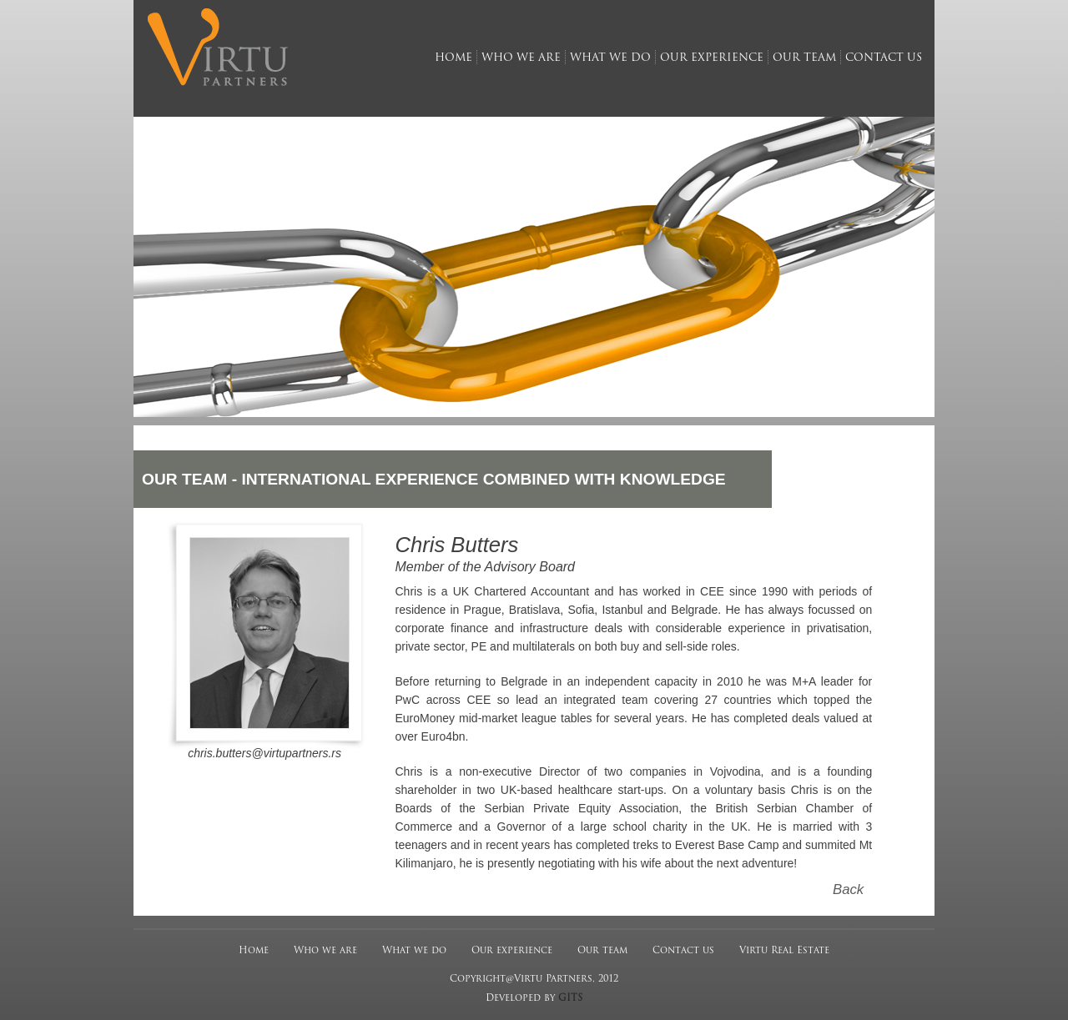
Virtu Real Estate (784, 951)
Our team (602, 951)
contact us (883, 58)
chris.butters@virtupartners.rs (264, 753)
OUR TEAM (184, 479)
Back (848, 889)
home (453, 58)
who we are (521, 58)
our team (804, 58)
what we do (610, 58)
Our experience (511, 951)
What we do (414, 951)
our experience (711, 58)
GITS (570, 998)
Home (254, 951)
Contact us (683, 951)
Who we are (325, 951)
